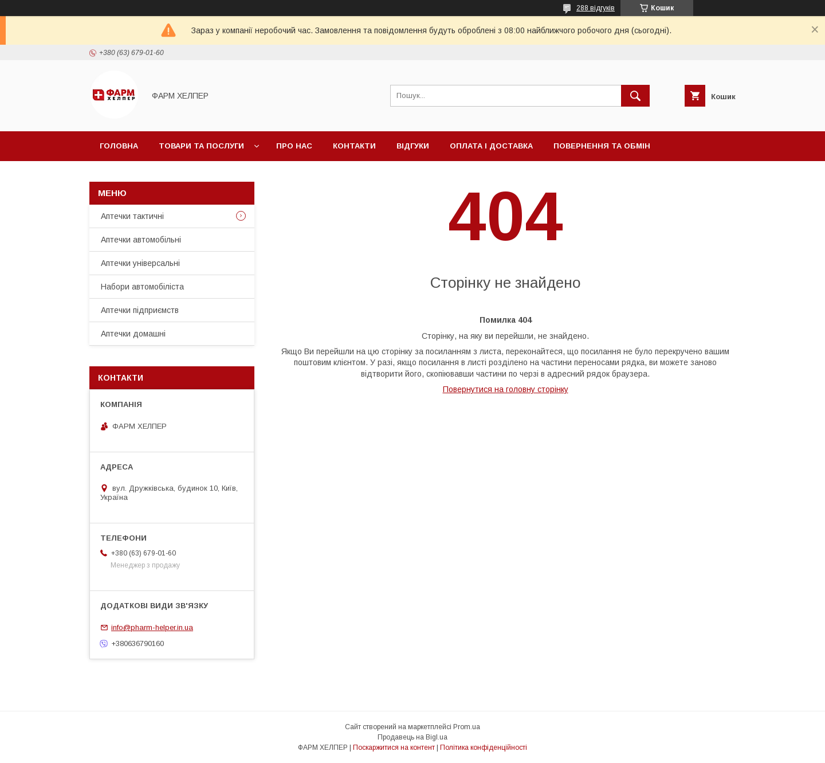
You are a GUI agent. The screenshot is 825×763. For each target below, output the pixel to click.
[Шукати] (635, 96)
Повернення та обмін (601, 146)
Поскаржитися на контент (394, 748)
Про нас (294, 146)
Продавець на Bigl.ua (412, 737)
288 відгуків (595, 8)
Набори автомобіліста (142, 286)
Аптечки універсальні (140, 263)
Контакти (354, 146)
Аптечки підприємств (140, 310)
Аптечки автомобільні (141, 239)
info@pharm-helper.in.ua (152, 627)
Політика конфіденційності (483, 748)
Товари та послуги (201, 146)
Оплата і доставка (491, 146)
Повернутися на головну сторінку (505, 389)
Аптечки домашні (133, 333)
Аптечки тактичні (132, 216)
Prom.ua (466, 727)
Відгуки (412, 146)
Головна (119, 146)
